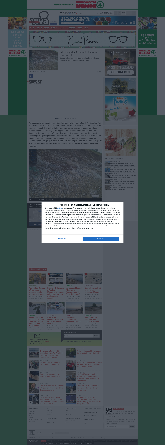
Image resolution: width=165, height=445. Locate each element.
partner (59, 208)
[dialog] (82, 222)
